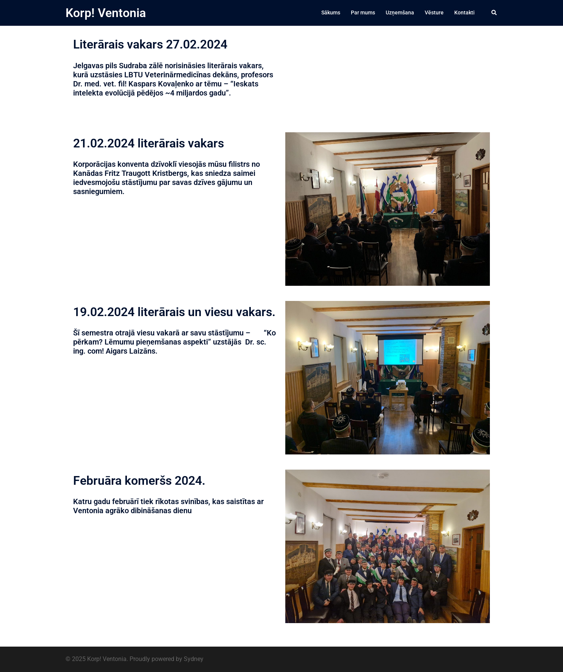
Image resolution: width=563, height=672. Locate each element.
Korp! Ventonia (106, 13)
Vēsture (434, 12)
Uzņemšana (400, 12)
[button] (494, 13)
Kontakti (464, 12)
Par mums (363, 12)
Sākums (330, 12)
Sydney (193, 659)
